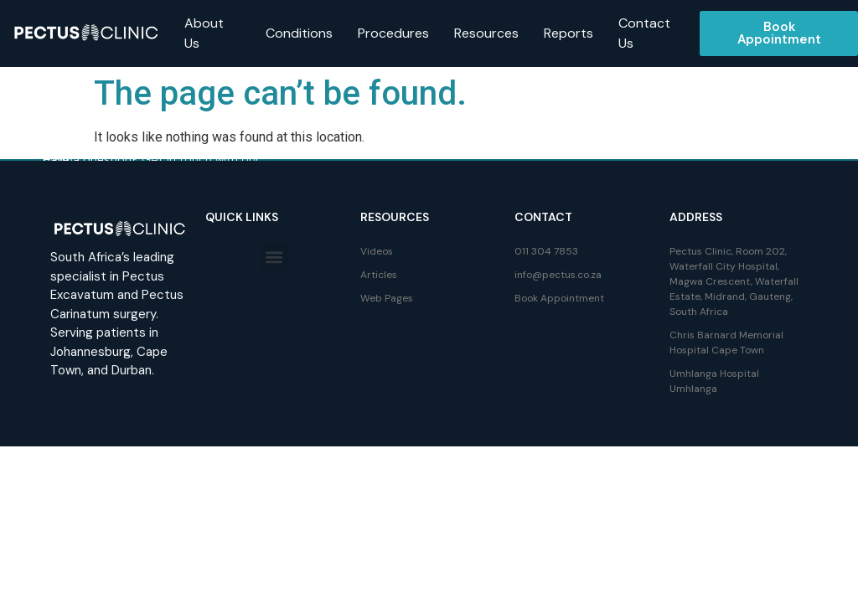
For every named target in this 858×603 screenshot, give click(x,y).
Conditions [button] (299, 33)
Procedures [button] (393, 33)
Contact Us (644, 33)
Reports (568, 33)
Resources (486, 33)
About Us (204, 33)
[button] (274, 257)
